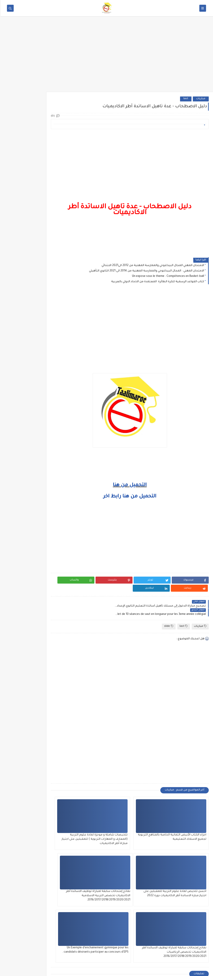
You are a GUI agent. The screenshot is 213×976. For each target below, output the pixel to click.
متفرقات (40, 424)
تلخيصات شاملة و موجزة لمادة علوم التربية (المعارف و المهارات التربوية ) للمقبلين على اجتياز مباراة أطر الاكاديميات (136, 827)
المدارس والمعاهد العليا (30, 470)
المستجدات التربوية (34, 416)
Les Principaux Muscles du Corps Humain (20, 202)
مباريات (200, 98)
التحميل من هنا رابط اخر (136, 496)
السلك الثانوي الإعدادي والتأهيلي (26, 447)
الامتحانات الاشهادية (33, 462)
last (185, 98)
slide (168, 609)
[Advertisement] (106, 56)
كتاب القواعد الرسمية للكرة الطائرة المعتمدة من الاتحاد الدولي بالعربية (157, 281)
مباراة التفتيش (36, 439)
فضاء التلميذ (38, 454)
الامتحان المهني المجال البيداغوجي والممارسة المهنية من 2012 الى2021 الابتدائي (152, 265)
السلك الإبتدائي (36, 408)
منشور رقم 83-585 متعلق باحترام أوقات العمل (18, 157)
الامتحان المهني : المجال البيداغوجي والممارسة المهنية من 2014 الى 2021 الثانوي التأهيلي (146, 271)
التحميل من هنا (136, 485)
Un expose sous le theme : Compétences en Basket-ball (168, 276)
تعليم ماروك (166, 970)
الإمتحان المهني (36, 431)
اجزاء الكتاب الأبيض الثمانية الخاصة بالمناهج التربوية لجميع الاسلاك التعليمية (188, 822)
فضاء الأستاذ (37, 401)
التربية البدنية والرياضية (31, 385)
